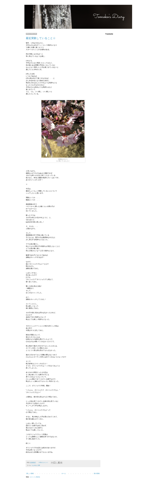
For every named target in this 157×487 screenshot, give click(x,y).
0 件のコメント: (43, 462)
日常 (38, 465)
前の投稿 (97, 473)
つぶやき (34, 465)
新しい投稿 (30, 473)
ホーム (64, 473)
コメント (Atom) (34, 477)
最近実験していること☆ (41, 38)
